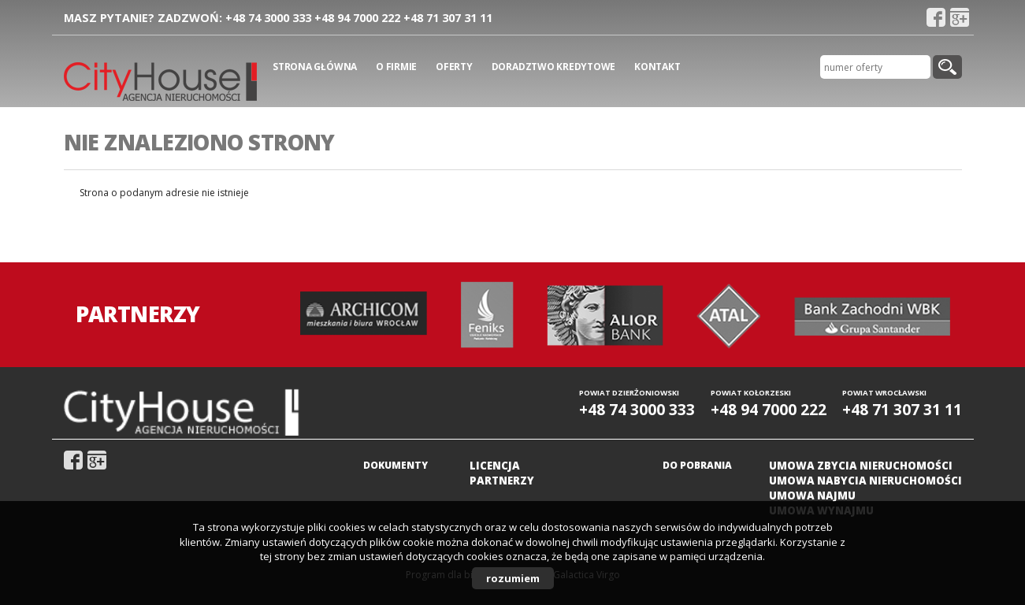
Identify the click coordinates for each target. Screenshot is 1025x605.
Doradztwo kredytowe (553, 66)
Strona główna (315, 66)
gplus (959, 17)
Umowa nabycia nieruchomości (865, 480)
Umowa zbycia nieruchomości (861, 465)
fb (936, 17)
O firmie (396, 66)
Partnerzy (502, 480)
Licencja (495, 465)
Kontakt (657, 66)
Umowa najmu (812, 495)
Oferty (454, 66)
